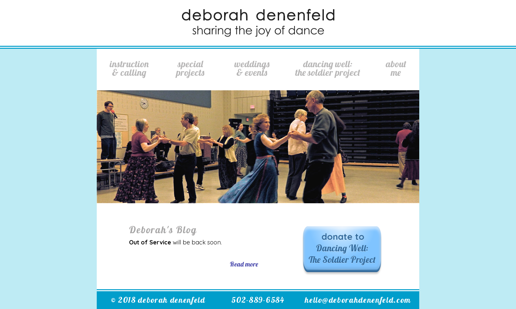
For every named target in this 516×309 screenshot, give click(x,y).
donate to (342, 248)
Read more (244, 264)
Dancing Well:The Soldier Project (327, 68)
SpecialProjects (190, 68)
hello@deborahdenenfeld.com (358, 300)
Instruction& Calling (129, 68)
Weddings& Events (252, 68)
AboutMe (396, 68)
